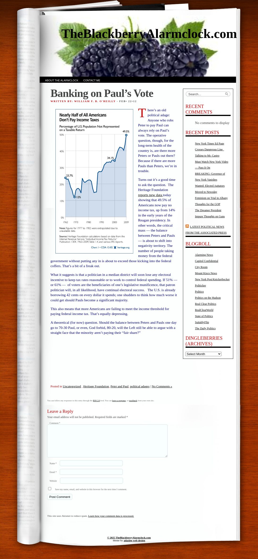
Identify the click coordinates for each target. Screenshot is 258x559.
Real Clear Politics (205, 304)
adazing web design (134, 546)
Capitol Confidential (206, 261)
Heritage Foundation (96, 386)
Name (53, 469)
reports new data (150, 195)
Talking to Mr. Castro (207, 155)
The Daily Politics (205, 328)
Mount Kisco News (206, 273)
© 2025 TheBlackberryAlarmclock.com (129, 543)
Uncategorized (72, 386)
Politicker (200, 285)
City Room (201, 267)
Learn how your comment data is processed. (111, 521)
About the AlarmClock (61, 80)
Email (53, 477)
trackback (133, 400)
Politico (199, 291)
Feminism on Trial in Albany (211, 198)
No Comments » (162, 386)
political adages (139, 386)
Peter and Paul (119, 386)
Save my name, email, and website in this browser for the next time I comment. (91, 495)
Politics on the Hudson (208, 297)
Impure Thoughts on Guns (210, 216)
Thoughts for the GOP (207, 204)
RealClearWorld (204, 310)
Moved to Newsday (206, 192)
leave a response (119, 400)
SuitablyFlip (202, 322)
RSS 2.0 (96, 400)
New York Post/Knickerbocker (212, 279)
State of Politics (204, 316)
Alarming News (204, 255)
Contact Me (91, 80)
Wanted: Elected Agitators (210, 185)
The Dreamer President (208, 210)
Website (53, 486)
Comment (55, 423)
